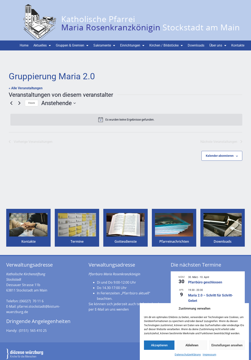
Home (24, 45)
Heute (31, 103)
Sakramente (104, 45)
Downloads (196, 45)
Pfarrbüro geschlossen (205, 282)
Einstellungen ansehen (226, 348)
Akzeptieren (159, 348)
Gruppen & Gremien (72, 45)
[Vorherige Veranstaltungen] (11, 103)
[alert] (126, 119)
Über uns (217, 45)
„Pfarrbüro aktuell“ (135, 293)
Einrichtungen (132, 45)
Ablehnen (191, 348)
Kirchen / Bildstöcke (166, 45)
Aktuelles (42, 45)
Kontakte (237, 45)
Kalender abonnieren (220, 155)
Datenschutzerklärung (188, 357)
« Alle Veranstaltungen (26, 88)
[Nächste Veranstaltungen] (19, 103)
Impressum (209, 357)
